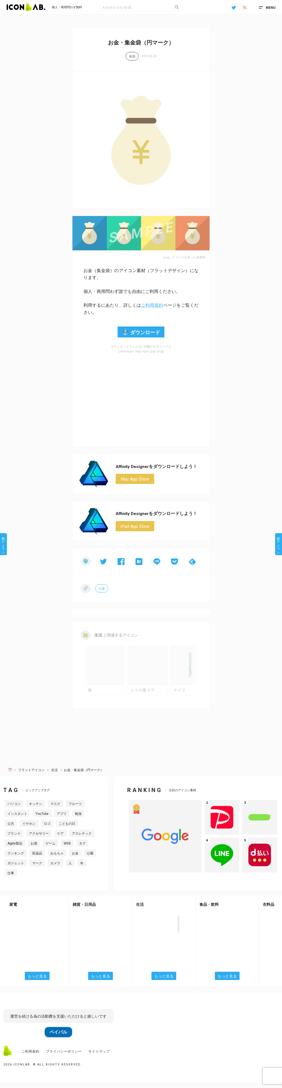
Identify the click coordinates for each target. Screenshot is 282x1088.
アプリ (62, 819)
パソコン (14, 809)
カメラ (55, 869)
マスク (55, 809)
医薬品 (37, 859)
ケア (60, 839)
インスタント (17, 819)
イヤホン (29, 829)
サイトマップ (99, 1057)
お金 (102, 589)
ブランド (14, 839)
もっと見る (37, 981)
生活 (132, 56)
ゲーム (50, 849)
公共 (10, 829)
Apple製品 (14, 849)
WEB (67, 849)
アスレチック (82, 839)
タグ (82, 849)
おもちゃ (57, 859)
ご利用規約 (152, 305)
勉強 (78, 819)
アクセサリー (39, 839)
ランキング (15, 859)
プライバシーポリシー (64, 1057)
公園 (90, 859)
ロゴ (47, 829)
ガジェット (15, 869)
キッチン (35, 809)
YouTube (42, 819)
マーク (37, 869)
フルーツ (75, 809)
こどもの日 (67, 829)
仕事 (10, 879)
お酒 (34, 849)
